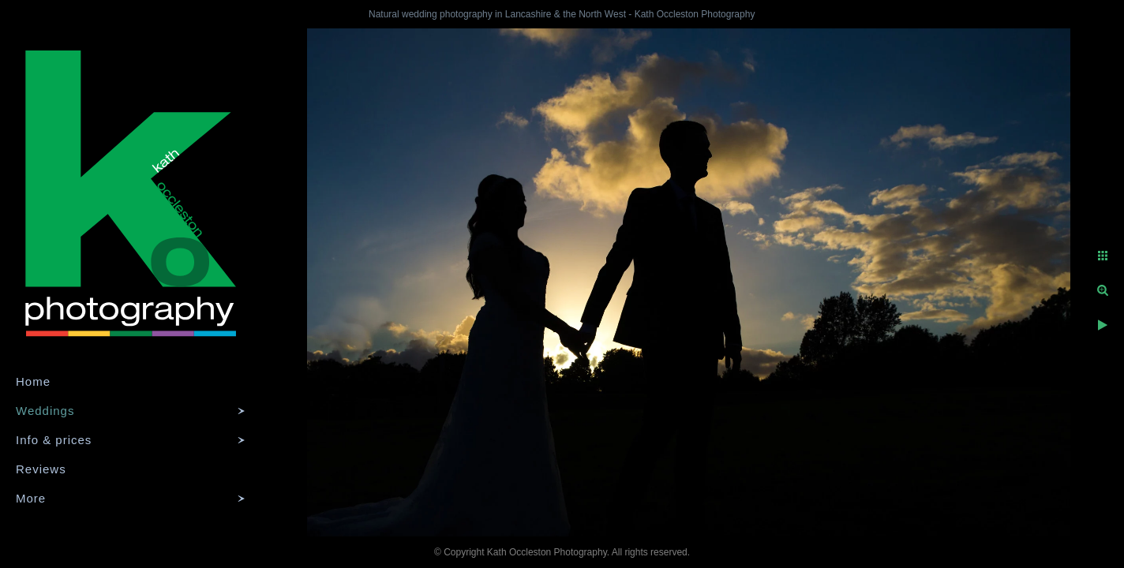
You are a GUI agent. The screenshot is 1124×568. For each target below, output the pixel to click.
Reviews (41, 469)
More (31, 498)
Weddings (45, 410)
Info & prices (54, 440)
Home (33, 381)
